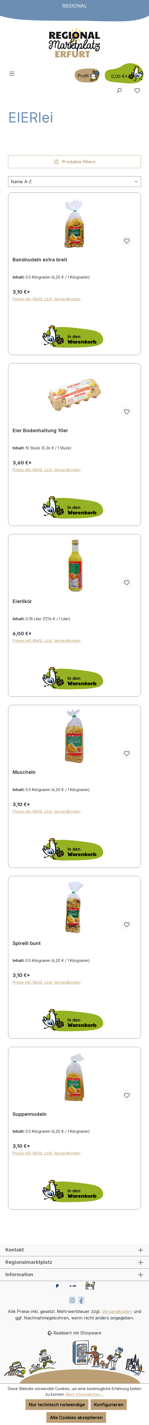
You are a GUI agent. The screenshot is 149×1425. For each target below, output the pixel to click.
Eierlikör (22, 601)
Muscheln (24, 772)
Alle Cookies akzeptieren (76, 1417)
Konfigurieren (108, 1404)
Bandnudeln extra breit (40, 259)
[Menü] (11, 73)
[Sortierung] (74, 181)
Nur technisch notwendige (57, 1404)
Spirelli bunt (27, 943)
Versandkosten (117, 1311)
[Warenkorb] (122, 73)
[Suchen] (119, 90)
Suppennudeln (30, 1114)
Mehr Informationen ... (85, 1394)
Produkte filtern (74, 161)
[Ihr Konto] (87, 75)
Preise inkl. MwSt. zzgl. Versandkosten (46, 299)
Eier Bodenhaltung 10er (40, 430)
